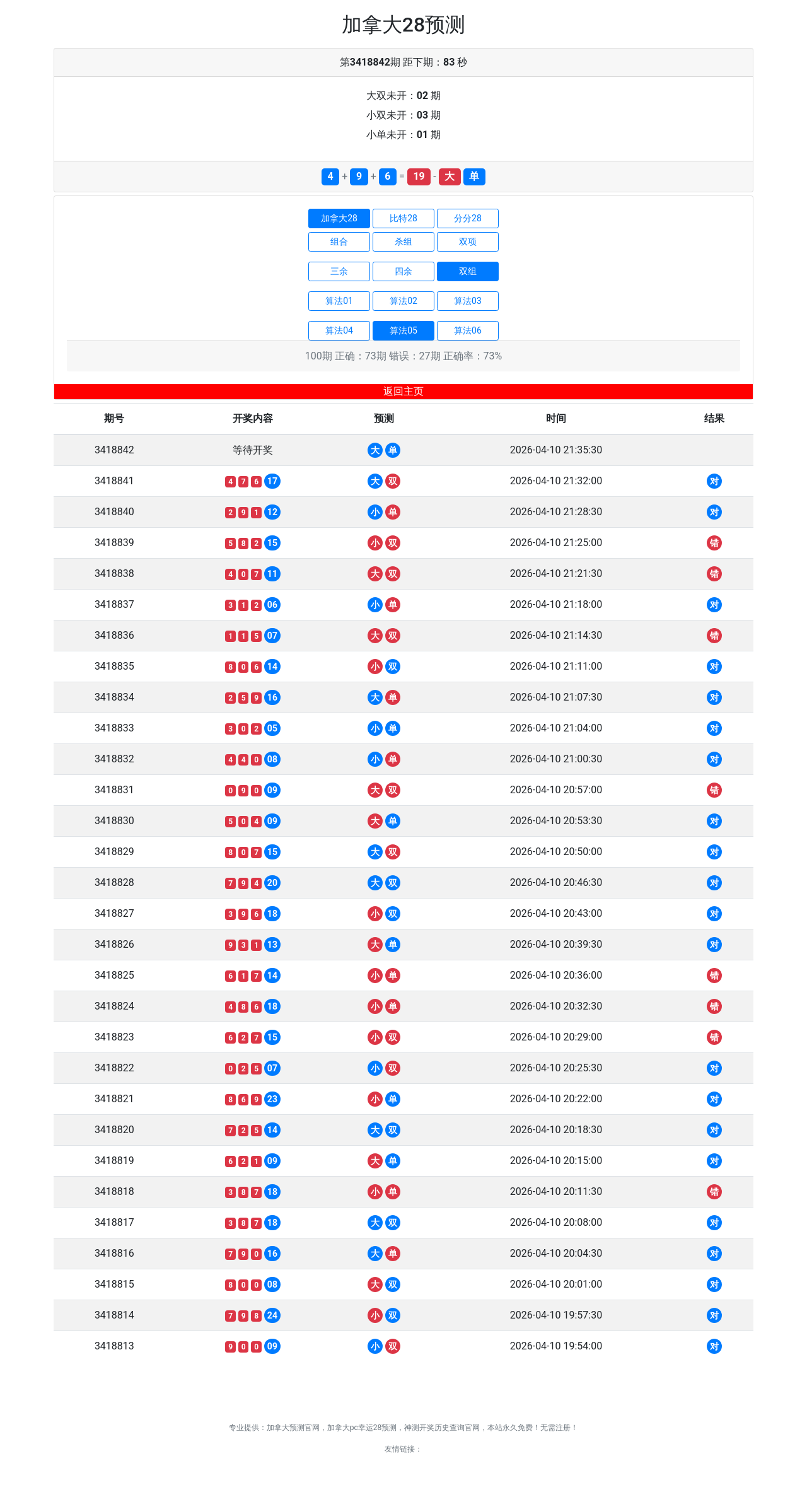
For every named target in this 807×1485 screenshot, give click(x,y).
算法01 (339, 301)
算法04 (339, 330)
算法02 (403, 301)
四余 (403, 271)
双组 (468, 271)
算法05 (403, 330)
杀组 (403, 241)
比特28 (403, 218)
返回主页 (403, 391)
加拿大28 (339, 218)
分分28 (468, 218)
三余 (339, 271)
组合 (339, 241)
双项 (468, 241)
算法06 (468, 330)
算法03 (468, 301)
